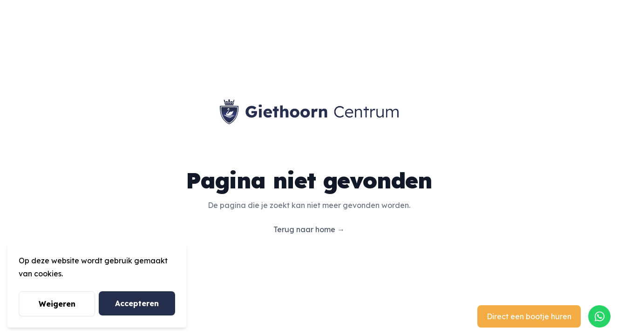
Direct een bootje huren (529, 316)
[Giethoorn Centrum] (309, 112)
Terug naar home (309, 229)
